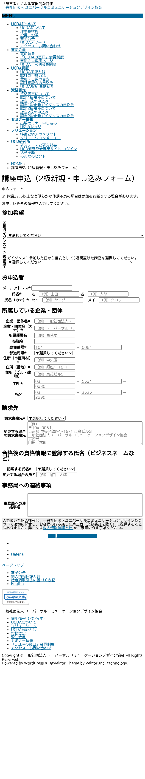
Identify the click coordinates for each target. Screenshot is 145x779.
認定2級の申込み (34, 112)
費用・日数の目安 (35, 79)
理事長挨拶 (29, 31)
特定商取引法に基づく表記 (33, 580)
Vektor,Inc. (96, 663)
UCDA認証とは (32, 71)
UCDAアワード (32, 42)
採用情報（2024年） (29, 618)
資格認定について (35, 94)
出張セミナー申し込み (38, 123)
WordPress (34, 663)
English (17, 583)
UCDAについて (32, 27)
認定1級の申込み (34, 101)
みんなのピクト (33, 156)
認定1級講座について (38, 97)
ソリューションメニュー (40, 138)
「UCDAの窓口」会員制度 (42, 57)
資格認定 (18, 633)
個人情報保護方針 (58, 528)
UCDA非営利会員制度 (38, 64)
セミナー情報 (22, 640)
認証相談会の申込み (36, 83)
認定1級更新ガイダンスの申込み (47, 105)
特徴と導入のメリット (38, 134)
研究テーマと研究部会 (38, 145)
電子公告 (27, 38)
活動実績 (27, 152)
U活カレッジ (30, 127)
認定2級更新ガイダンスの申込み (47, 116)
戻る (52, 536)
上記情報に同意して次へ (77, 536)
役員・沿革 (29, 35)
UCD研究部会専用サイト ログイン (48, 149)
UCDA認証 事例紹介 (37, 86)
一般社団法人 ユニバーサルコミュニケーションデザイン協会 (52, 7)
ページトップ (13, 565)
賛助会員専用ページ (36, 60)
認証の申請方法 (33, 75)
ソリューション (24, 626)
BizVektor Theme (64, 663)
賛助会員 (27, 53)
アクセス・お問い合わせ (40, 46)
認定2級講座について (38, 108)
